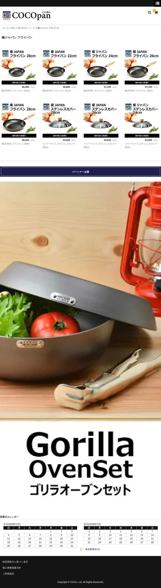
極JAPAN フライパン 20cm (16, 90)
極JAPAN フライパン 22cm (57, 90)
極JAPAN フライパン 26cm (139, 90)
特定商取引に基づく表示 (15, 561)
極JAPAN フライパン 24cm (98, 90)
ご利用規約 (8, 573)
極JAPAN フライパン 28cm (16, 143)
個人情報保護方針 (11, 567)
